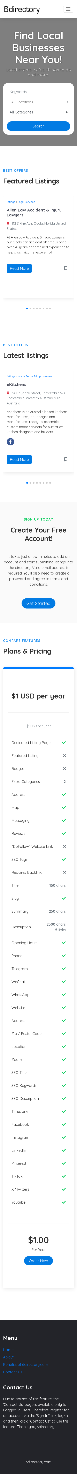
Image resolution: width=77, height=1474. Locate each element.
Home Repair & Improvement (35, 376)
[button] (27, 308)
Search (39, 126)
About (8, 1357)
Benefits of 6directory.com (25, 1364)
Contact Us (12, 1372)
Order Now (38, 1260)
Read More (19, 268)
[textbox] (39, 102)
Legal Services (26, 201)
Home (8, 1349)
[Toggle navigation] (68, 9)
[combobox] (38, 102)
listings (11, 201)
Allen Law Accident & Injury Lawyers (34, 212)
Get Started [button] (38, 603)
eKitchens (16, 384)
